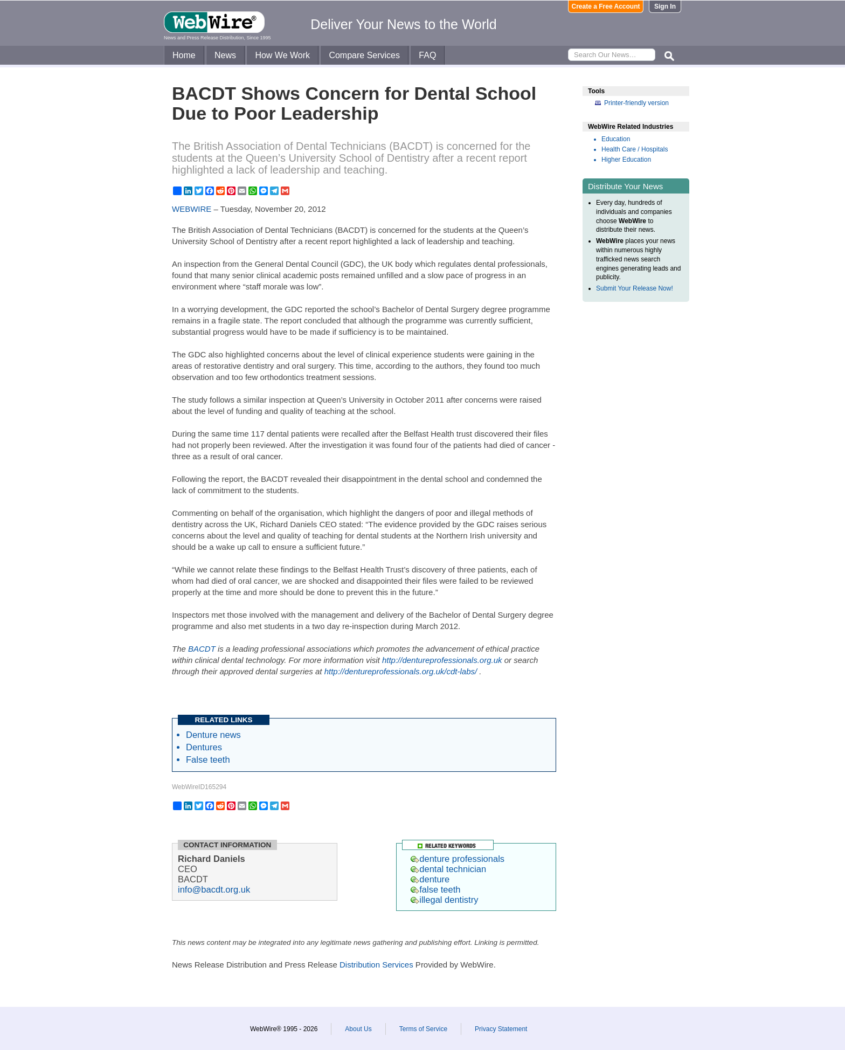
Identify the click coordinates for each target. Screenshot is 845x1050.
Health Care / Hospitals (634, 149)
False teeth (208, 759)
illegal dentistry (444, 899)
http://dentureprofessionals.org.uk (442, 660)
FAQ (427, 55)
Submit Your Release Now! (634, 288)
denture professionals (457, 859)
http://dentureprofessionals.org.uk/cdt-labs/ (400, 671)
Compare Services (364, 55)
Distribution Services (376, 964)
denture (430, 879)
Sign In (665, 6)
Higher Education (626, 159)
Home (184, 55)
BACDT (202, 648)
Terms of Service (423, 1029)
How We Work (282, 55)
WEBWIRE (191, 208)
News (225, 55)
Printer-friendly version (636, 103)
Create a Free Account (606, 6)
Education (615, 139)
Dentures (204, 747)
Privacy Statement (501, 1029)
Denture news (213, 735)
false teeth (435, 889)
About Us (358, 1029)
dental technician (448, 869)
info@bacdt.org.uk (214, 889)
